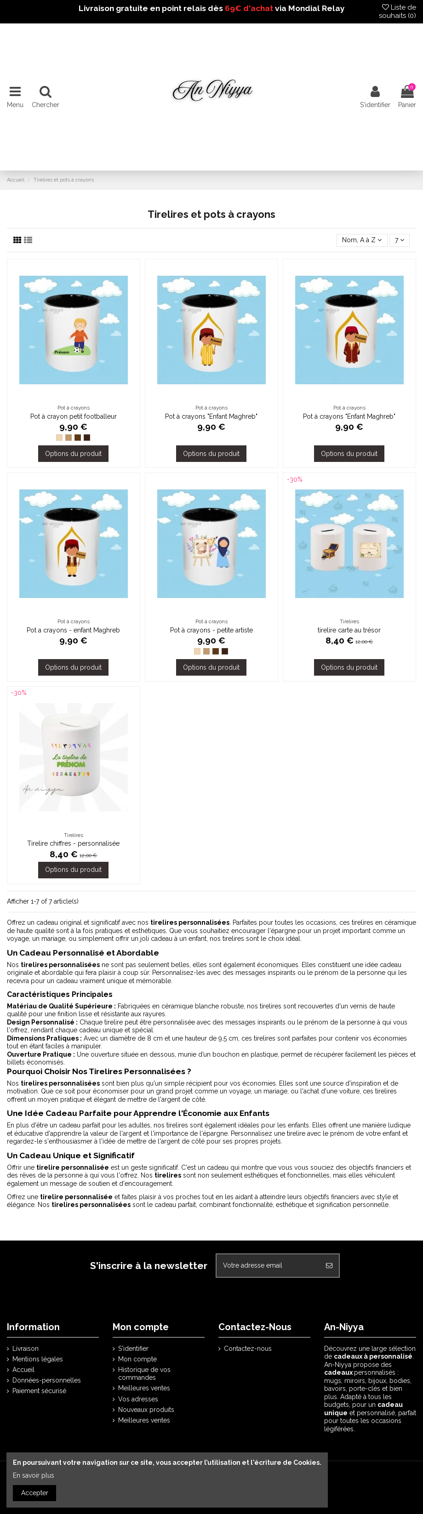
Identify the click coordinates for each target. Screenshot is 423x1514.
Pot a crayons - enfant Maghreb (73, 630)
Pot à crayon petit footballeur (73, 416)
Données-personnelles (46, 1380)
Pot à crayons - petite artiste (211, 630)
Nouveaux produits (146, 1409)
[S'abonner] (329, 1265)
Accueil (23, 1369)
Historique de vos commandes (144, 1374)
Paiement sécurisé (39, 1390)
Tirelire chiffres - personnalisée (73, 843)
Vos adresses (138, 1399)
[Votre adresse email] (268, 1265)
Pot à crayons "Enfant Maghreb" (211, 416)
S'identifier (133, 1348)
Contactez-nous (248, 1348)
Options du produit (73, 453)
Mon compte (137, 1359)
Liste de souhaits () (397, 11)
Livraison (25, 1348)
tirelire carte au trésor (349, 630)
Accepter (34, 1493)
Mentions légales (37, 1359)
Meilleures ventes (144, 1388)
